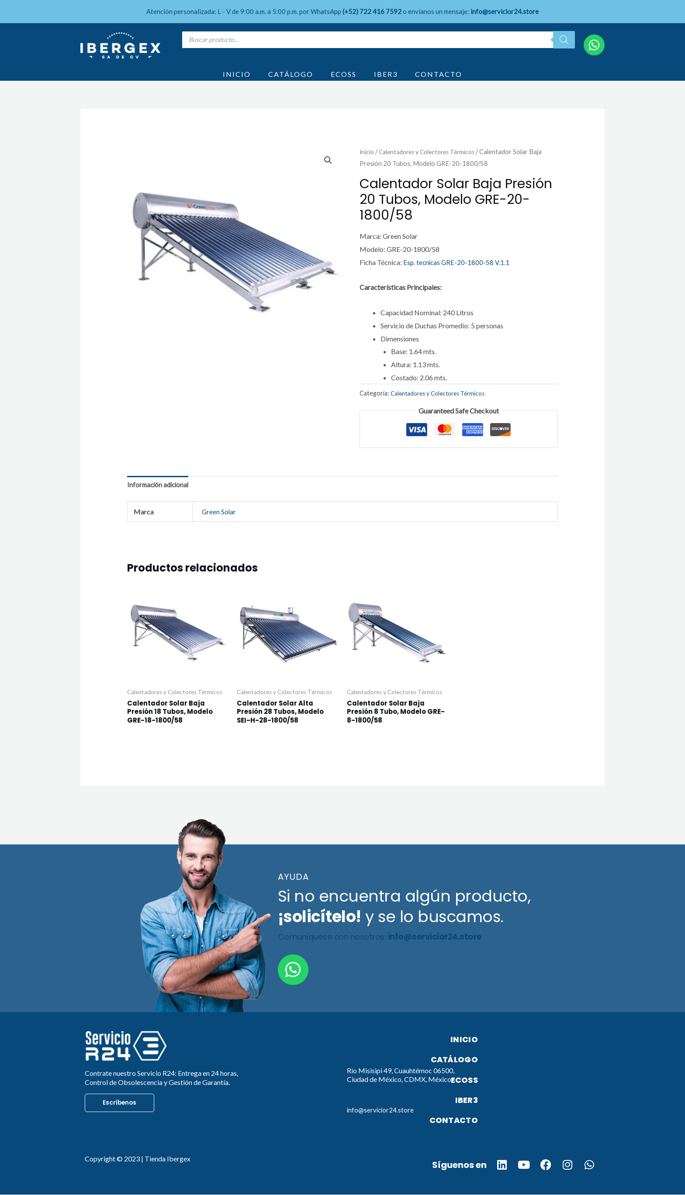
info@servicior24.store (381, 1125)
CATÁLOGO (290, 80)
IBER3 (386, 80)
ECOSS (343, 80)
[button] (328, 172)
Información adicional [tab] (159, 497)
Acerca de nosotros (397, 1055)
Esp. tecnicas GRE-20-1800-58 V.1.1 (457, 273)
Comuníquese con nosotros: (388, 952)
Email (360, 1113)
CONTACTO (438, 80)
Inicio (367, 163)
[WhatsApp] (594, 44)
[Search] (564, 39)
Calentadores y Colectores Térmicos (432, 163)
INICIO (237, 80)
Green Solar (219, 524)
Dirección (371, 1074)
